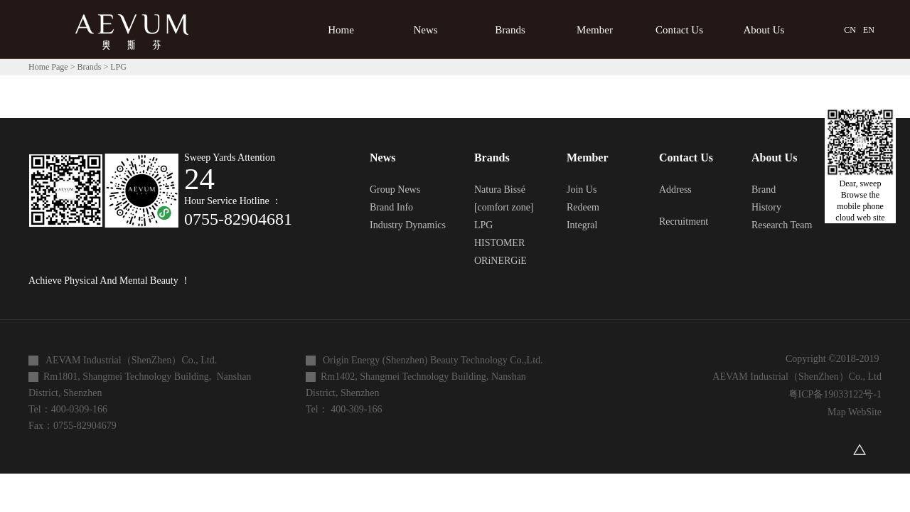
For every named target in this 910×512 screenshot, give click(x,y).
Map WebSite (852, 412)
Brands (89, 67)
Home (341, 30)
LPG (118, 67)
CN (850, 30)
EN (868, 30)
